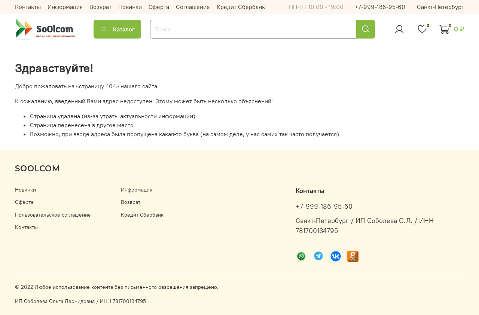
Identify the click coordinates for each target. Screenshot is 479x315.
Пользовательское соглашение (53, 214)
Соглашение (193, 6)
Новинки (130, 6)
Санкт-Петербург (440, 6)
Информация (65, 6)
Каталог (117, 29)
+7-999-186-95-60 (380, 6)
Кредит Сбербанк (241, 6)
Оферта (159, 6)
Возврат (100, 6)
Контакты (28, 6)
